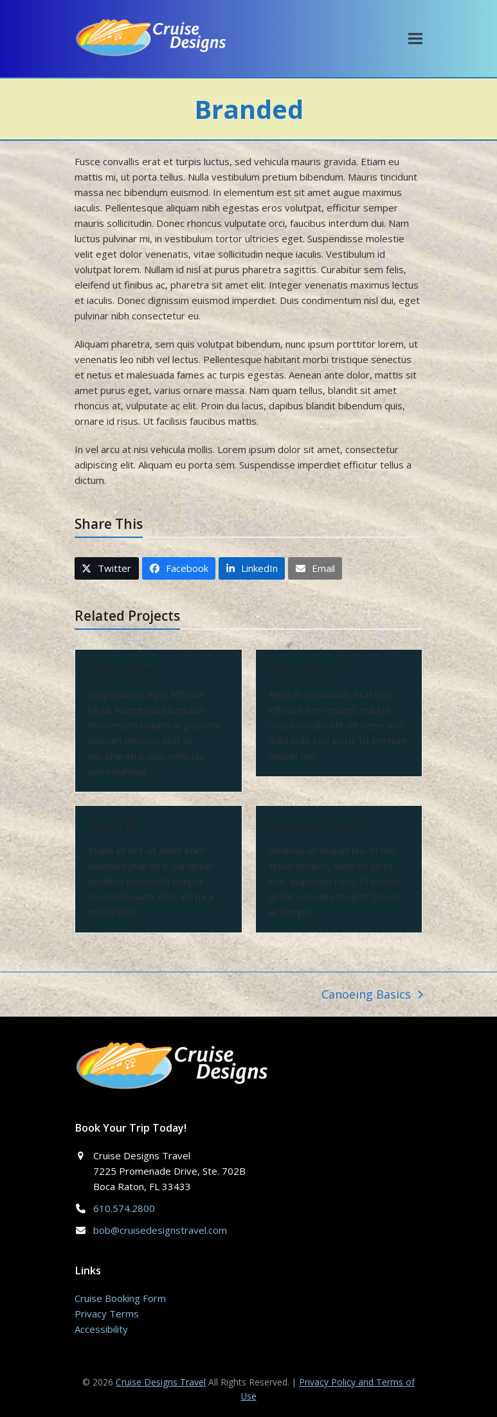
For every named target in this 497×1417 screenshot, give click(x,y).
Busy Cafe (113, 826)
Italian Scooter (306, 670)
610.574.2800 (124, 1208)
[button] (415, 38)
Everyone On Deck (315, 826)
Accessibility (101, 1329)
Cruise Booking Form (120, 1298)
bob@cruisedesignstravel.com (160, 1230)
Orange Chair (121, 670)
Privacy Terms (107, 1313)
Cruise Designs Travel (161, 1382)
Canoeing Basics (371, 995)
